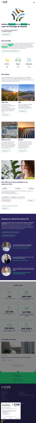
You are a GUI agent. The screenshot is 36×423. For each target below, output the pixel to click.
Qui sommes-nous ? (5, 393)
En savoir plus (5, 114)
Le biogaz (3, 396)
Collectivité (21, 197)
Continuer (30, 200)
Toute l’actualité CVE (17, 365)
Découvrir (5, 208)
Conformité (21, 392)
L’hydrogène (3, 398)
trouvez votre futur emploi (8, 235)
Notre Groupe (4, 392)
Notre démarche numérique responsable (26, 395)
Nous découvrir (6, 34)
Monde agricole (6, 197)
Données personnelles (23, 393)
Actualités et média (4, 400)
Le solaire (3, 395)
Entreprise (14, 197)
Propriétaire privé (6, 200)
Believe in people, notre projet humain (10, 232)
